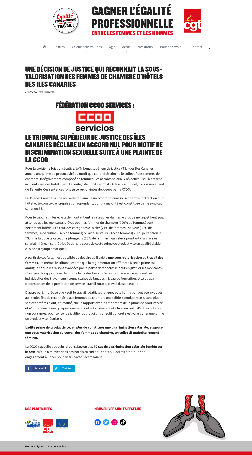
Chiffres (59, 47)
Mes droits (145, 47)
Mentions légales (34, 446)
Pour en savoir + (171, 47)
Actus (126, 47)
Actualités (44, 91)
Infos (53, 91)
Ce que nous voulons (87, 47)
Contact (196, 47)
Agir (112, 47)
